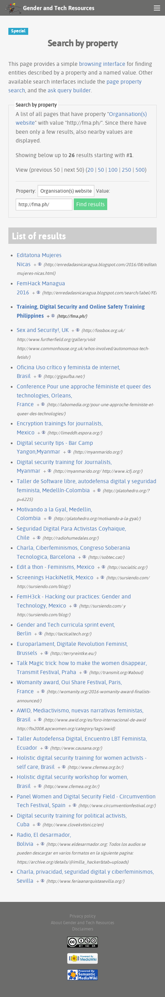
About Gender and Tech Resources (82, 922)
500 (140, 169)
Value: (103, 191)
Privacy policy (83, 916)
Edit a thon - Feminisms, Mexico (55, 566)
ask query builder (69, 90)
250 (126, 169)
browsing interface (102, 63)
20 (90, 169)
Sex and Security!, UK (43, 329)
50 (101, 169)
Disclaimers (82, 929)
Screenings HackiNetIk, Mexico (55, 577)
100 (113, 169)
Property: (26, 191)
